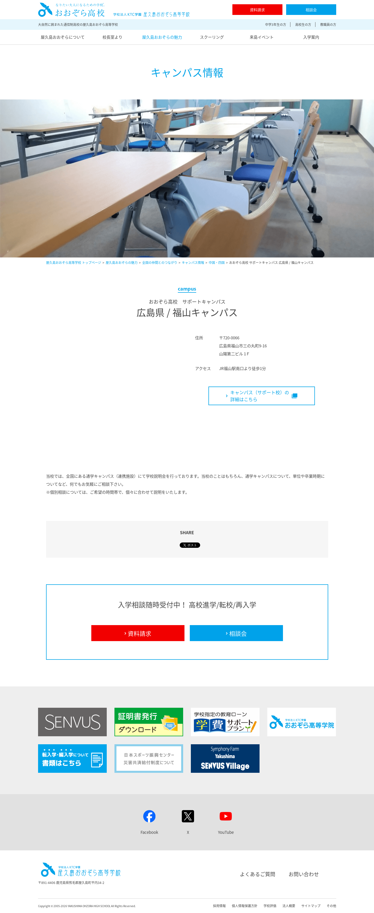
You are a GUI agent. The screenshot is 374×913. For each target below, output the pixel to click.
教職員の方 (328, 24)
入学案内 (311, 37)
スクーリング (212, 37)
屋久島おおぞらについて (63, 37)
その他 (331, 905)
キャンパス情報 (193, 262)
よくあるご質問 (257, 874)
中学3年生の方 (275, 24)
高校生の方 (303, 24)
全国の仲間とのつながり (159, 262)
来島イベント (262, 37)
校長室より (112, 37)
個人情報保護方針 (244, 905)
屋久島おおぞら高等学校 (114, 9)
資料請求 (257, 9)
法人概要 (288, 905)
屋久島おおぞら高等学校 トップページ (73, 262)
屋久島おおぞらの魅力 (162, 37)
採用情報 (219, 905)
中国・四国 (217, 262)
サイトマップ (310, 905)
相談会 (311, 9)
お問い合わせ (304, 874)
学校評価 (270, 905)
